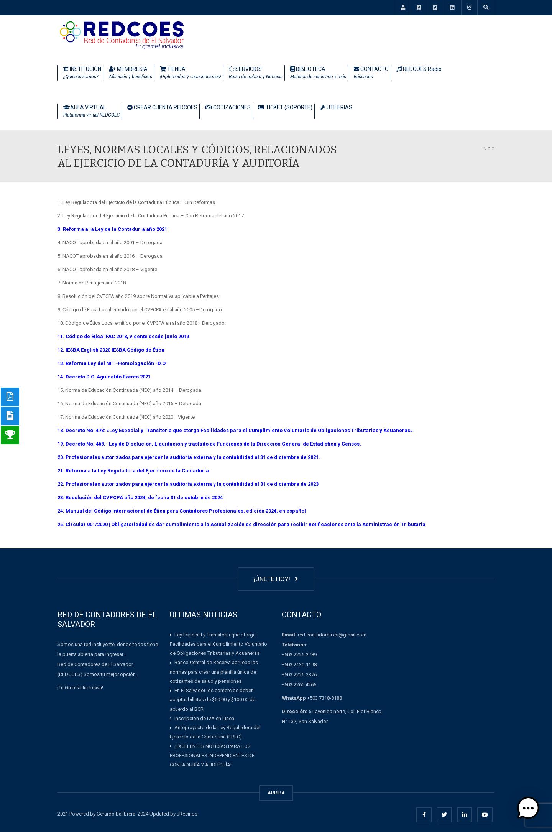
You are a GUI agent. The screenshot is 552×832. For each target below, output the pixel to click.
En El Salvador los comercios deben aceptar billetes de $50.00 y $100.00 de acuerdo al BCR (212, 699)
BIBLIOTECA (318, 73)
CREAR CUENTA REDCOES (162, 107)
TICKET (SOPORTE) (285, 107)
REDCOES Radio (419, 69)
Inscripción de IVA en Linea (204, 718)
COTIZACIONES (228, 107)
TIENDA (190, 73)
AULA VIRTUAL (91, 111)
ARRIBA (276, 793)
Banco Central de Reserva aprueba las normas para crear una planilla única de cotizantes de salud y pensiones (214, 671)
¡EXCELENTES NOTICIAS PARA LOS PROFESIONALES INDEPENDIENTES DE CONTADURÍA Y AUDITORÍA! (212, 755)
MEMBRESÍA (130, 73)
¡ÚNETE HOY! (276, 579)
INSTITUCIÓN (82, 73)
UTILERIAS (336, 107)
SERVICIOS (256, 73)
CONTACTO (371, 73)
